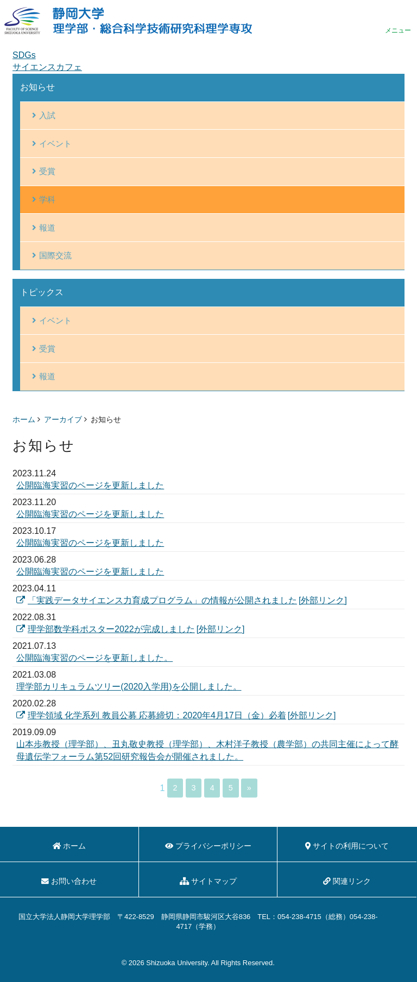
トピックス (42, 292)
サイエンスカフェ (47, 67)
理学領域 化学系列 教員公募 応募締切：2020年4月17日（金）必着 (151, 715)
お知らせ (37, 87)
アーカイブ (63, 419)
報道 (47, 227)
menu (398, 20)
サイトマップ (208, 881)
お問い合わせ (69, 881)
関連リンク (347, 881)
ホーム (23, 419)
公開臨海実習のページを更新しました (90, 485)
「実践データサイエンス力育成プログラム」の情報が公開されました (156, 600)
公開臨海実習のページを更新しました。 (94, 657)
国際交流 (55, 255)
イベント (55, 143)
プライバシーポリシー (208, 846)
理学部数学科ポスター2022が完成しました (105, 629)
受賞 (47, 171)
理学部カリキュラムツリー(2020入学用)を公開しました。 (128, 686)
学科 (47, 199)
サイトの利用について (347, 846)
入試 (47, 115)
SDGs (24, 55)
